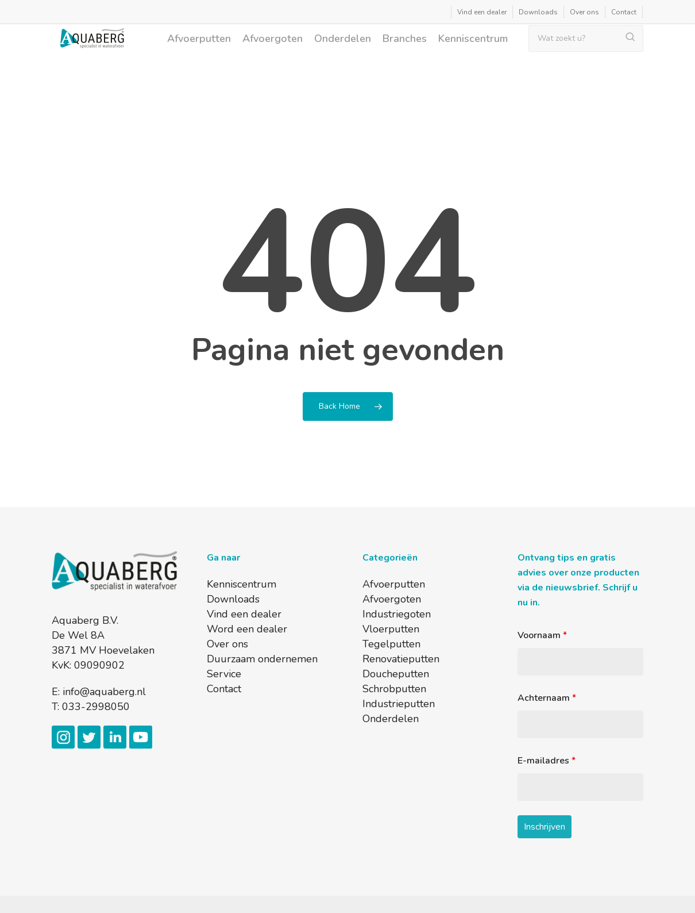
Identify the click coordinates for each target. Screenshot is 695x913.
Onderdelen (390, 719)
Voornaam (542, 635)
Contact (224, 689)
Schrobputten (394, 689)
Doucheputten (395, 674)
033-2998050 (96, 706)
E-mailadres (547, 760)
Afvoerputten (393, 584)
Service (224, 674)
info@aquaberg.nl (104, 692)
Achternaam (547, 698)
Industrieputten (398, 704)
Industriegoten (396, 614)
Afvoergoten (391, 599)
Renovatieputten (400, 659)
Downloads (233, 599)
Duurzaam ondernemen (262, 659)
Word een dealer (247, 629)
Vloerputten (390, 629)
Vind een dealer (244, 614)
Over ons (227, 644)
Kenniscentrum (241, 584)
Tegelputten (391, 644)
